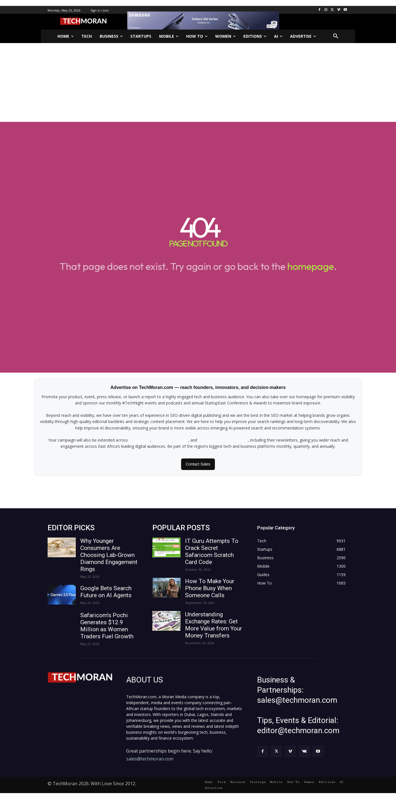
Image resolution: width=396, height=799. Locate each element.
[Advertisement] (198, 82)
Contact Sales (198, 464)
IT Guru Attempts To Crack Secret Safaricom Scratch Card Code (211, 551)
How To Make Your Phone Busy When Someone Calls (209, 588)
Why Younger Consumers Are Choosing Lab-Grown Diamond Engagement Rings (108, 555)
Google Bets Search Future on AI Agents (106, 592)
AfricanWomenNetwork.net (223, 440)
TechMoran (139, 440)
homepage (310, 266)
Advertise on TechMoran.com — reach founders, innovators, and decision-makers (198, 387)
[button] (335, 36)
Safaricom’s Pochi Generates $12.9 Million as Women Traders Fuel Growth (107, 626)
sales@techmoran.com (149, 759)
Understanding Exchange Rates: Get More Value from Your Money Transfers (213, 625)
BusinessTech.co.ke (170, 440)
